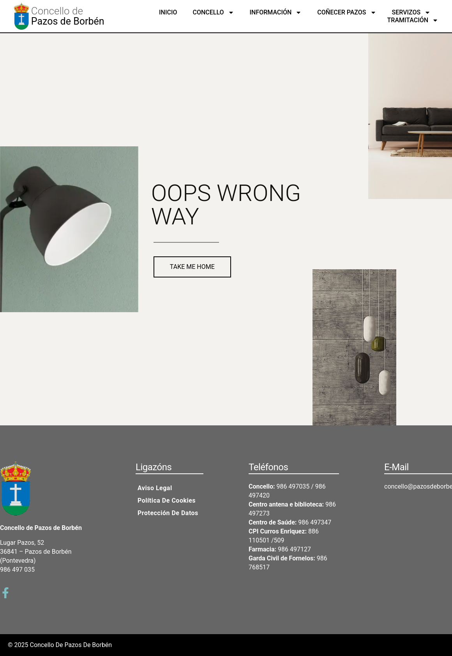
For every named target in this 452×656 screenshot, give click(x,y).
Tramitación (413, 20)
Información (276, 12)
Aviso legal (155, 488)
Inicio (168, 12)
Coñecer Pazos (346, 12)
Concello (213, 12)
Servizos (411, 12)
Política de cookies (167, 500)
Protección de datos (168, 513)
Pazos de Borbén (67, 21)
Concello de (57, 11)
